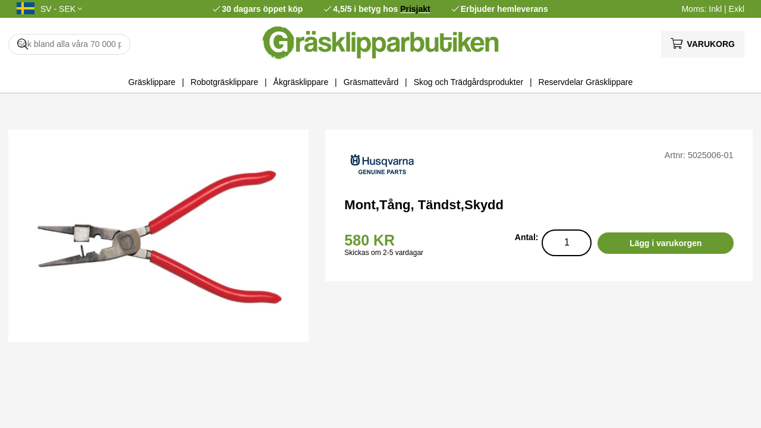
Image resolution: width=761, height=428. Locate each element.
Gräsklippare (151, 82)
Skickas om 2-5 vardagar (383, 252)
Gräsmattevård (371, 82)
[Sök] (69, 44)
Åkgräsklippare (301, 82)
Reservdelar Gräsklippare (586, 82)
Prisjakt (415, 9)
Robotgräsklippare (225, 82)
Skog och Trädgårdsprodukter (468, 82)
